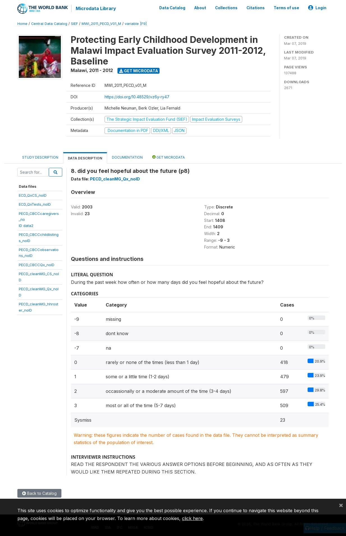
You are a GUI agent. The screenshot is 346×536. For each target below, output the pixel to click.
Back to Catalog (39, 493)
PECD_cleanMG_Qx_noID (115, 179)
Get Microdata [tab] (168, 157)
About (200, 8)
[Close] (341, 505)
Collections (226, 8)
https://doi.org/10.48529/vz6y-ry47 (137, 96)
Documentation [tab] (127, 157)
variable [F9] (136, 24)
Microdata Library (96, 8)
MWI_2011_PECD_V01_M (101, 24)
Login (317, 8)
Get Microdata (138, 70)
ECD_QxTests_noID (35, 204)
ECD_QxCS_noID (33, 195)
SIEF (74, 24)
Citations (255, 8)
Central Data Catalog (49, 24)
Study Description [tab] (40, 157)
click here (192, 518)
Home (22, 24)
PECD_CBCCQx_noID (36, 265)
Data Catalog (172, 8)
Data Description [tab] (85, 158)
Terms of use (286, 8)
